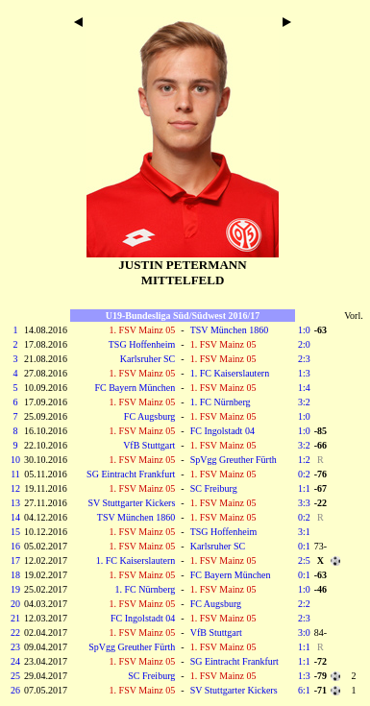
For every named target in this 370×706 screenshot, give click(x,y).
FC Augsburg (149, 416)
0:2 (304, 474)
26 (15, 690)
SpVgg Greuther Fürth (233, 459)
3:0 (304, 632)
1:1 (304, 488)
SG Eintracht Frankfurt (130, 474)
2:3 (304, 358)
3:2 (304, 402)
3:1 (304, 531)
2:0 (304, 344)
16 (15, 546)
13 (15, 503)
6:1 (304, 690)
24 (15, 661)
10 (15, 459)
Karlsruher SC (148, 358)
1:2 (304, 459)
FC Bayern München (134, 387)
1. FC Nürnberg (220, 402)
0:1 (304, 546)
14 (15, 517)
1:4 (304, 387)
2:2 (304, 603)
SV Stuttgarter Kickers (131, 503)
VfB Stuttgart (149, 445)
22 (15, 632)
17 (15, 560)
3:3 (304, 503)
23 (15, 647)
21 (15, 618)
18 (15, 575)
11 (15, 474)
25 (15, 675)
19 (15, 589)
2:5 (304, 560)
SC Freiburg (213, 488)
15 (15, 531)
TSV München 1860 (229, 330)
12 (15, 488)
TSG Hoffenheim (142, 344)
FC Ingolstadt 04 (222, 431)
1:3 (304, 373)
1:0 (304, 330)
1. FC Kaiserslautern (230, 373)
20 (15, 603)
